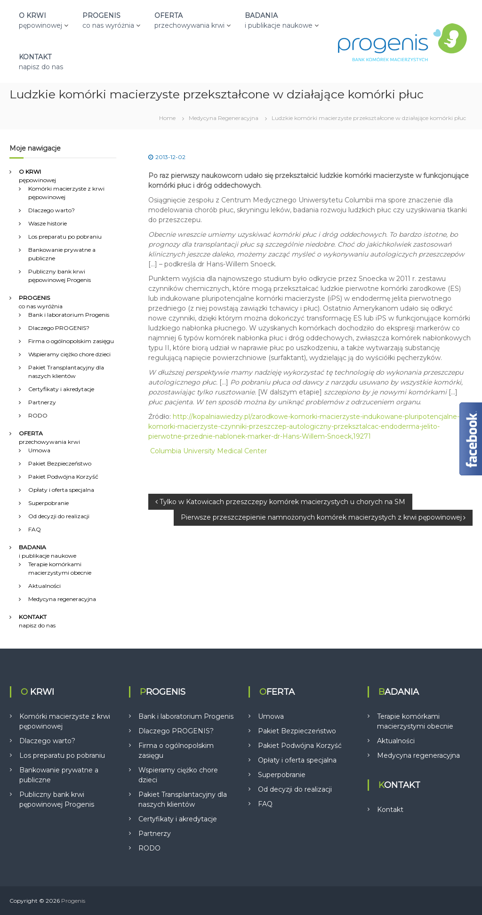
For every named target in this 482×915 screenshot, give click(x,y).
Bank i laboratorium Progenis (68, 314)
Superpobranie (48, 502)
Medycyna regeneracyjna (62, 598)
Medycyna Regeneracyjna (223, 117)
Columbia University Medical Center (208, 451)
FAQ (34, 529)
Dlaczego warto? (51, 210)
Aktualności (44, 585)
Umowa (39, 450)
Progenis (73, 900)
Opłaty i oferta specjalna (61, 489)
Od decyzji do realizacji (58, 516)
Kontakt (390, 809)
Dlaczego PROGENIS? (58, 327)
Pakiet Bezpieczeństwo (59, 463)
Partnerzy (42, 402)
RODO (38, 415)
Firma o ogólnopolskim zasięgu (71, 341)
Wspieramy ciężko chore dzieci (69, 354)
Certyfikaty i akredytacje (61, 389)
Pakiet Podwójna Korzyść (63, 476)
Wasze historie (47, 223)
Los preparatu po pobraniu (65, 236)
